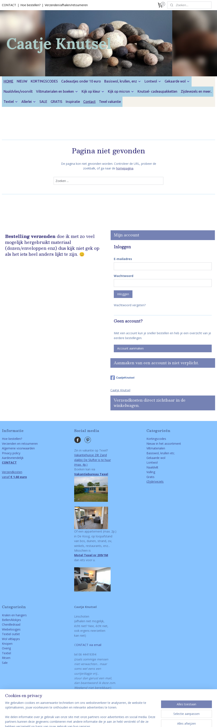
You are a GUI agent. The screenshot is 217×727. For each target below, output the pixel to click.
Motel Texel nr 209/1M (91, 555)
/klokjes (15, 620)
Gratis (150, 477)
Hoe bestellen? (30, 5)
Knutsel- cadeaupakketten (157, 91)
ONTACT (82, 645)
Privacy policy (11, 453)
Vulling (150, 472)
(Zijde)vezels (155, 482)
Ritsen (6, 658)
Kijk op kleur (93, 91)
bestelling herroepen (104, 719)
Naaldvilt (152, 467)
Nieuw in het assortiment (163, 444)
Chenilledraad (11, 624)
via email (94, 645)
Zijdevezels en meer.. (196, 91)
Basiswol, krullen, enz (122, 81)
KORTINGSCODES (44, 81)
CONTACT (9, 5)
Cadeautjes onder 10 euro (81, 81)
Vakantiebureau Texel (91, 474)
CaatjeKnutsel (122, 377)
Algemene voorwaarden (18, 448)
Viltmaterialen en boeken (57, 91)
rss (87, 719)
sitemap (78, 719)
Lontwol (153, 81)
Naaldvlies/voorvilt (18, 91)
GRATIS (56, 101)
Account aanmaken (130, 348)
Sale (5, 663)
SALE (43, 101)
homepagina (124, 168)
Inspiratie (73, 101)
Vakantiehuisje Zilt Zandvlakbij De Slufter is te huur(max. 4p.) (92, 460)
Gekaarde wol (177, 81)
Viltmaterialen (155, 448)
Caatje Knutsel (120, 390)
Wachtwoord (123, 276)
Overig (6, 648)
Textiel (11, 101)
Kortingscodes (156, 439)
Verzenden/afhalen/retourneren (66, 5)
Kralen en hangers (14, 615)
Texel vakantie (110, 101)
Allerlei (28, 101)
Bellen (6, 620)
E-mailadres (123, 259)
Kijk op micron (121, 91)
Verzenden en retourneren (20, 444)
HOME (8, 81)
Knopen (7, 644)
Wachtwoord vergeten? (130, 305)
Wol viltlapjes (11, 639)
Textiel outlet (11, 634)
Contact (89, 101)
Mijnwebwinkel (167, 719)
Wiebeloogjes (11, 629)
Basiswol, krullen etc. (160, 453)
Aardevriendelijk (13, 458)
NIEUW (22, 81)
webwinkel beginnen (131, 719)
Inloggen (123, 294)
